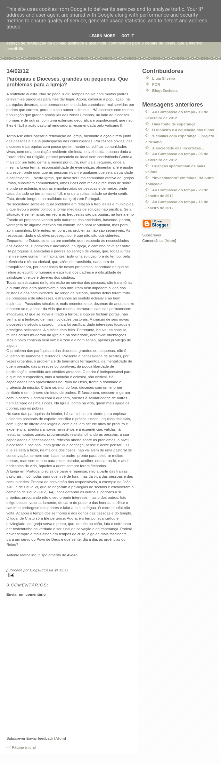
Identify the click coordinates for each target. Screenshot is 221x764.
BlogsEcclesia (164, 90)
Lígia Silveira (163, 78)
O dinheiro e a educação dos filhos (183, 130)
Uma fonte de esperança (173, 124)
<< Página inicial (21, 747)
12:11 (64, 570)
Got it (127, 35)
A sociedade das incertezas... (178, 148)
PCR (156, 84)
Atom (60, 738)
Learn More (102, 35)
